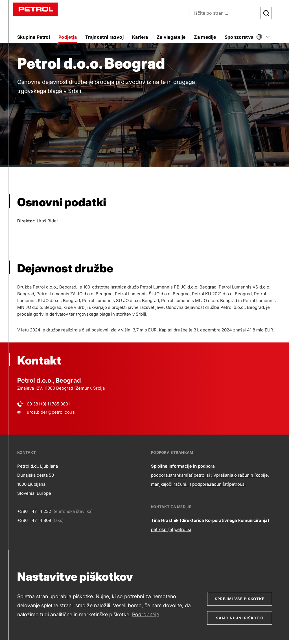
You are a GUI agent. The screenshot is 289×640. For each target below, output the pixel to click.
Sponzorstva (239, 37)
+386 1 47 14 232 (34, 511)
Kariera (140, 37)
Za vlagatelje (171, 37)
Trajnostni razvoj (104, 37)
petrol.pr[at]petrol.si (171, 529)
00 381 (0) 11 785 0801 (48, 404)
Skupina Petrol (33, 37)
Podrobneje (145, 614)
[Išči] (266, 13)
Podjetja (67, 37)
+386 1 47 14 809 (34, 520)
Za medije (205, 37)
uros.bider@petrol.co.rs (51, 412)
